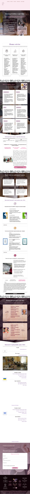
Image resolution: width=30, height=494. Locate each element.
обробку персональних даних (11, 465)
